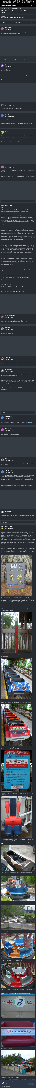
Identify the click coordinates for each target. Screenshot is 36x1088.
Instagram (21, 8)
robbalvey (4, 16)
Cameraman (8, 27)
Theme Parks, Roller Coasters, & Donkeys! (16, 17)
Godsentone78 (8, 416)
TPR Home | (2, 8)
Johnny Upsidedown (10, 315)
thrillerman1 (8, 327)
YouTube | (17, 8)
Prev (4, 22)
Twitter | (9, 8)
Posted (9, 29)
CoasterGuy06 (8, 205)
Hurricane (7, 166)
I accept (30, 1084)
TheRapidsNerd (8, 369)
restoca (6, 131)
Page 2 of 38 (18, 22)
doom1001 (7, 114)
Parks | (6, 8)
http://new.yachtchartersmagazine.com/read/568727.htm (12, 291)
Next (32, 22)
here (2, 535)
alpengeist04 (8, 357)
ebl (5, 64)
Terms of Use (4, 1083)
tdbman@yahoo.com (27, 422)
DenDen (6, 104)
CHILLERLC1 (8, 428)
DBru (6, 458)
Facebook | (13, 8)
